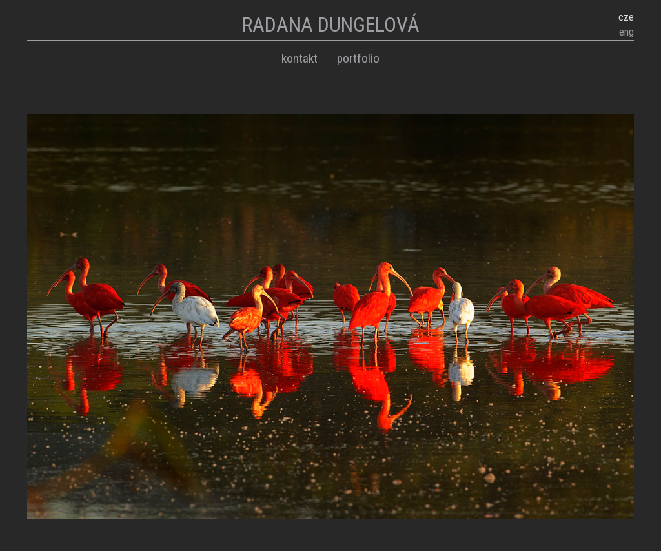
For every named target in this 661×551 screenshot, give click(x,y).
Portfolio (358, 58)
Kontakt (299, 58)
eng (626, 32)
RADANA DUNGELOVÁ (331, 24)
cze (626, 17)
